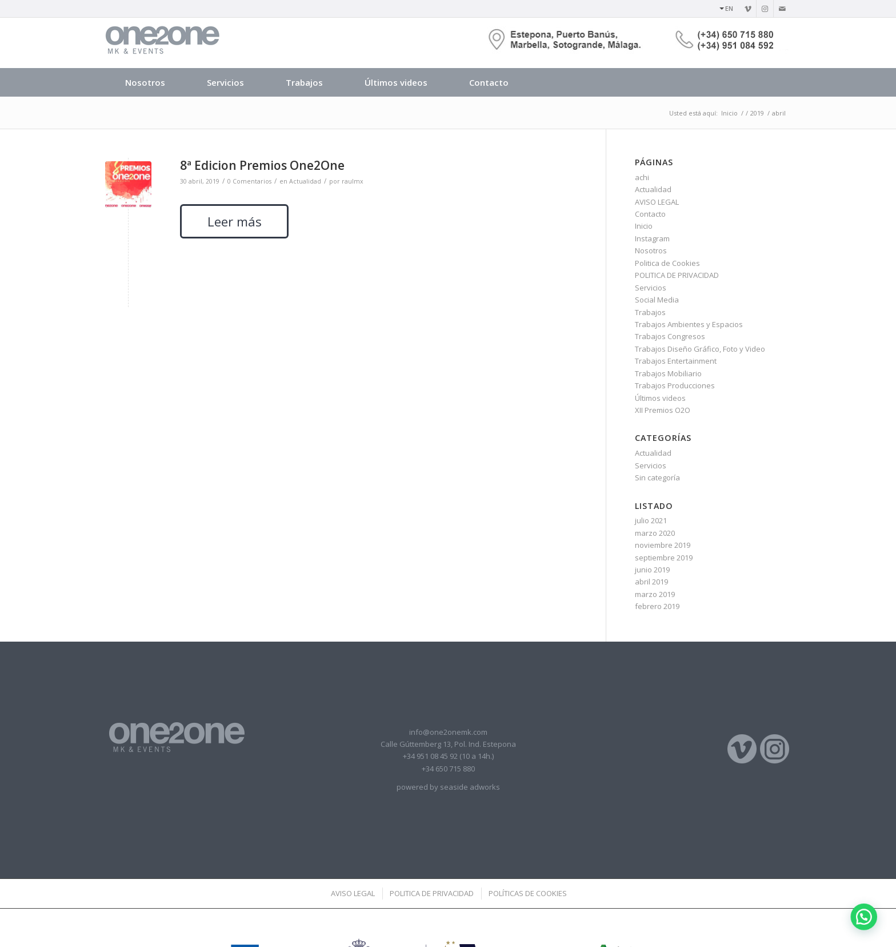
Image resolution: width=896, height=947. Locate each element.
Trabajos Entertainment (676, 361)
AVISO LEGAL (657, 202)
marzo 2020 (655, 533)
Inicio (644, 226)
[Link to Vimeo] (747, 8)
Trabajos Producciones (675, 385)
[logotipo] (162, 43)
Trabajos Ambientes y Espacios (689, 324)
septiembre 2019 (664, 557)
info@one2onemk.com (448, 732)
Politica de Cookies (667, 263)
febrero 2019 (657, 606)
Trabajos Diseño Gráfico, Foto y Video (700, 349)
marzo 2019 (655, 594)
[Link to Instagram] (765, 8)
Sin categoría (657, 477)
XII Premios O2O (662, 410)
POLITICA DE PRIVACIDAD (677, 275)
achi (642, 177)
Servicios (650, 287)
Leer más (234, 221)
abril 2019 (651, 581)
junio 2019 (652, 569)
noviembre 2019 (662, 545)
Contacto (650, 214)
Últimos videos (660, 398)
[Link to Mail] (782, 8)
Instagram (652, 238)
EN (729, 8)
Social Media (657, 300)
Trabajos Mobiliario (668, 373)
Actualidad (653, 189)
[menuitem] (723, 8)
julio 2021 (651, 520)
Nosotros (651, 250)
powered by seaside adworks (448, 787)
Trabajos (650, 312)
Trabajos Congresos (670, 336)
